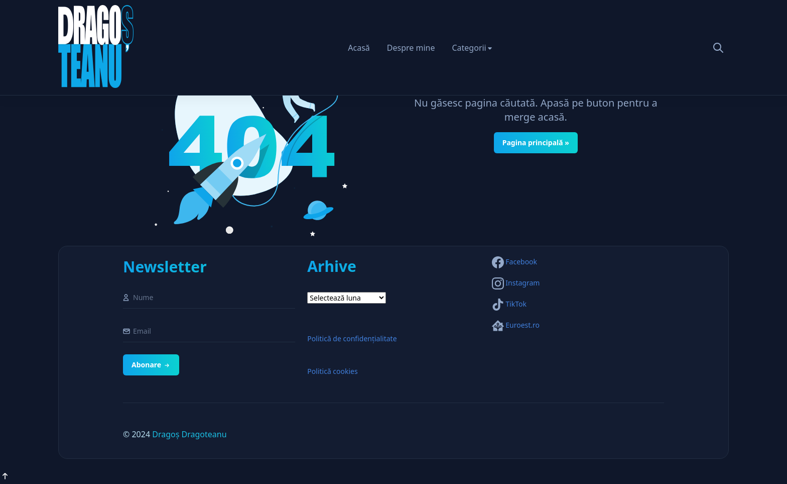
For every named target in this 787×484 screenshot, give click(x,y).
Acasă (359, 47)
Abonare (151, 364)
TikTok (516, 304)
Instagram (522, 282)
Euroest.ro (522, 325)
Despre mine (411, 47)
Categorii (469, 47)
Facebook (521, 261)
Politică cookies (332, 371)
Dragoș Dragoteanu (189, 434)
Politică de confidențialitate (352, 338)
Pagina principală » (535, 142)
